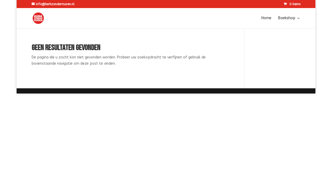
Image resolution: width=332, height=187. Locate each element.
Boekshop (286, 18)
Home (266, 18)
